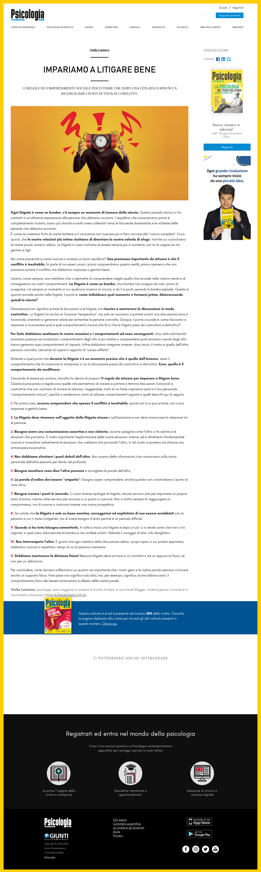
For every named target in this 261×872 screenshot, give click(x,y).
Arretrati (237, 27)
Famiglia (135, 27)
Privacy (118, 836)
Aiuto (116, 832)
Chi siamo (120, 820)
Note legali (49, 857)
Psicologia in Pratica (60, 27)
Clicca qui (109, 624)
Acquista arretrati (229, 15)
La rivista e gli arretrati (128, 828)
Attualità (182, 27)
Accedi (223, 7)
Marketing (111, 27)
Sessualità (158, 27)
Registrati (238, 7)
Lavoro (89, 27)
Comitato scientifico (127, 824)
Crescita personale (23, 27)
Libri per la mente (210, 27)
